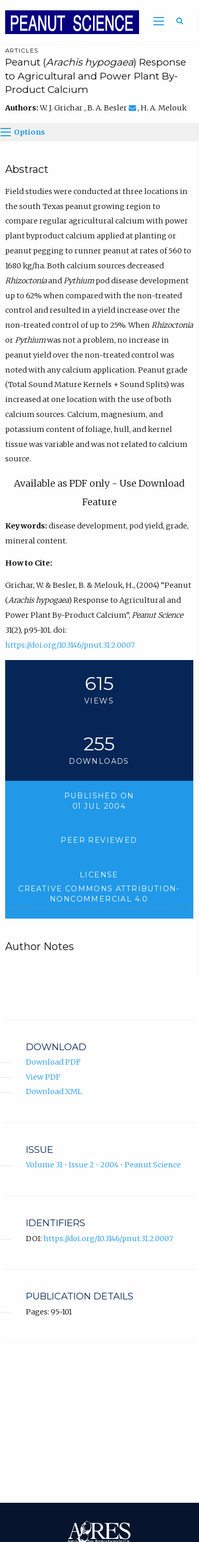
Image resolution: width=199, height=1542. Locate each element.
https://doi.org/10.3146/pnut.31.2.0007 (70, 645)
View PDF (43, 1077)
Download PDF (53, 1062)
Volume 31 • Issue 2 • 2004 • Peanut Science (103, 1164)
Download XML (54, 1091)
